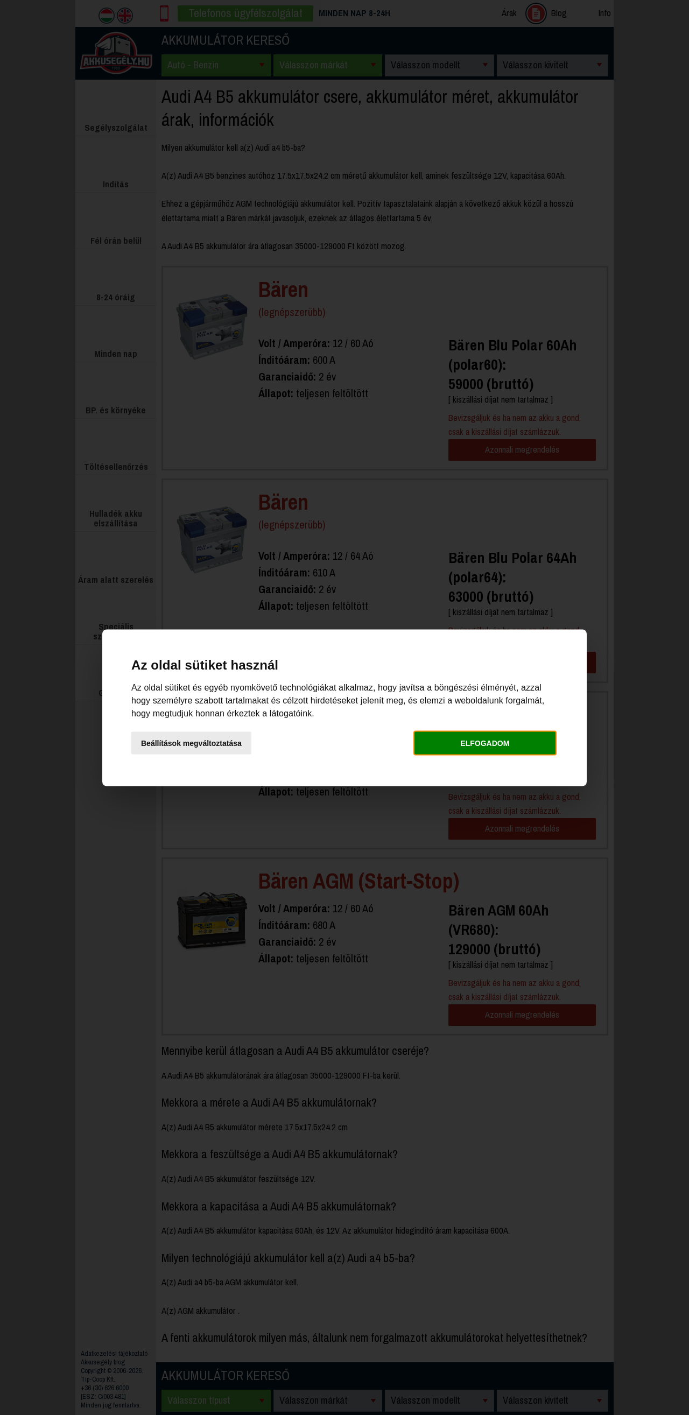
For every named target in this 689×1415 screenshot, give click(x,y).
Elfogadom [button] (484, 743)
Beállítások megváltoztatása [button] (191, 743)
